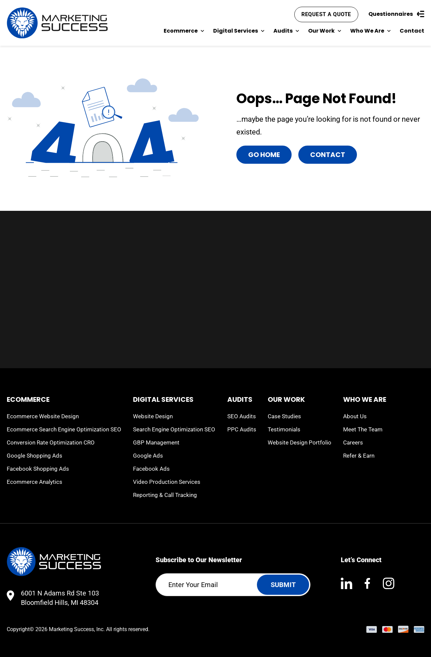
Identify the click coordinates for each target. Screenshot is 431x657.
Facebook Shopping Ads (38, 468)
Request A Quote (326, 14)
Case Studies (284, 416)
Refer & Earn (358, 455)
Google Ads (148, 455)
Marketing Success (71, 629)
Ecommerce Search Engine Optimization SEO (64, 429)
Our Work (324, 31)
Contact (412, 31)
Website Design (153, 416)
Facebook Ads (151, 468)
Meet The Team (363, 429)
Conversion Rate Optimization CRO (51, 442)
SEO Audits (241, 416)
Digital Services (239, 31)
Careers (353, 442)
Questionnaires (396, 14)
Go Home (264, 154)
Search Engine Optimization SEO (174, 429)
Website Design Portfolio (299, 442)
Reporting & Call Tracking (165, 495)
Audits (286, 31)
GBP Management (156, 442)
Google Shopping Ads (34, 455)
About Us (355, 416)
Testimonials (284, 429)
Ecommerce (184, 31)
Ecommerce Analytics (34, 481)
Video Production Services (166, 481)
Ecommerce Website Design (43, 416)
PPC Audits (241, 429)
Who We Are (370, 31)
